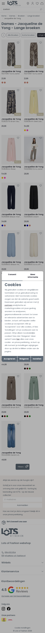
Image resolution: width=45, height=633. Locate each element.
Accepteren (9, 359)
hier (18, 339)
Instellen (37, 359)
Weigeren (24, 359)
